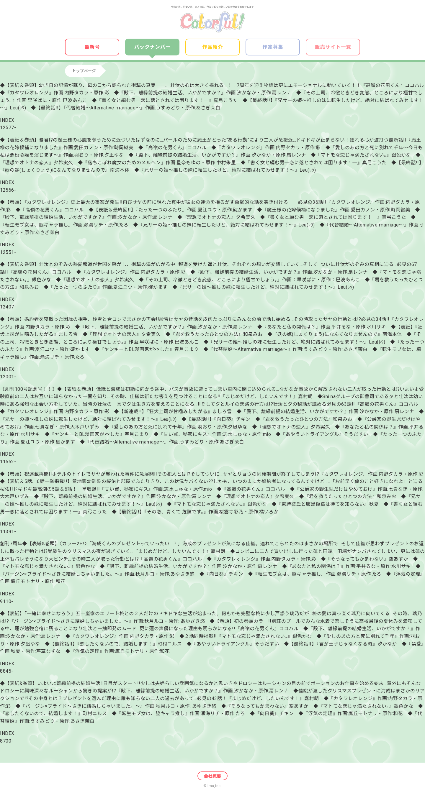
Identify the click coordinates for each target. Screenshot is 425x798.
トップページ (84, 71)
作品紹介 (212, 47)
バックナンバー (152, 47)
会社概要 (212, 776)
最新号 (92, 47)
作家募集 (273, 47)
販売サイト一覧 (333, 47)
